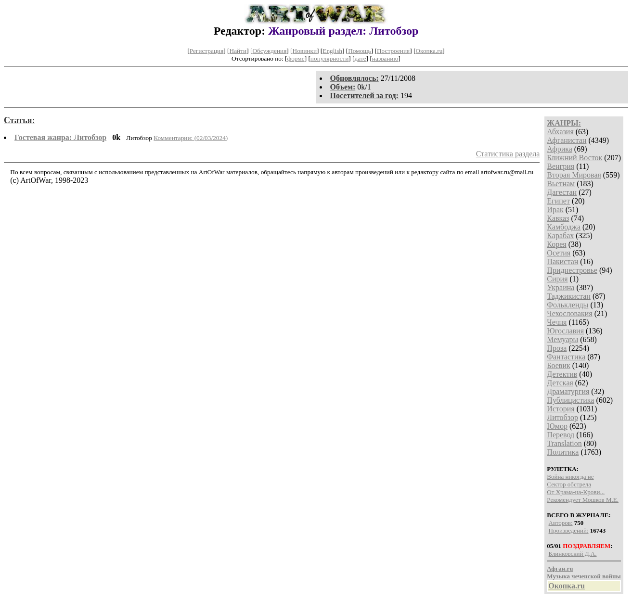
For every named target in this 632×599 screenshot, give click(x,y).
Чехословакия (569, 313)
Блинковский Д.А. (573, 553)
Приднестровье (572, 270)
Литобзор (562, 417)
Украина (560, 287)
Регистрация (207, 50)
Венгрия (560, 166)
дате (360, 58)
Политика (563, 452)
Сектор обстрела (569, 484)
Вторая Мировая (574, 175)
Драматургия (568, 391)
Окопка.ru (428, 50)
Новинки (305, 50)
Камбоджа (563, 227)
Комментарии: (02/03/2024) (191, 137)
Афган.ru (560, 568)
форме (296, 58)
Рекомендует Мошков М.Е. (583, 499)
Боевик (558, 365)
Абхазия (560, 131)
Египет (558, 201)
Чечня (557, 322)
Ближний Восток (574, 157)
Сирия (557, 279)
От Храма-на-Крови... (576, 492)
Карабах (560, 235)
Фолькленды (567, 305)
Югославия (565, 331)
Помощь (359, 50)
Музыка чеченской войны (583, 576)
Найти (238, 50)
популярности (329, 58)
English (332, 50)
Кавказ (558, 218)
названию (385, 58)
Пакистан (562, 261)
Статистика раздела (508, 154)
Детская (560, 383)
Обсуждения (269, 50)
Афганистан (566, 140)
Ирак (555, 209)
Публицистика (570, 400)
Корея (556, 244)
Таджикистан (569, 296)
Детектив (562, 374)
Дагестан (562, 192)
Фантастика (566, 357)
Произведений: (569, 530)
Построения (393, 50)
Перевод (560, 435)
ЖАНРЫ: (564, 123)
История (560, 409)
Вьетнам (561, 183)
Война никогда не (570, 476)
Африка (559, 149)
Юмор (557, 426)
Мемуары (562, 339)
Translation (564, 443)
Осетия (558, 253)
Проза (557, 348)
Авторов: (561, 522)
